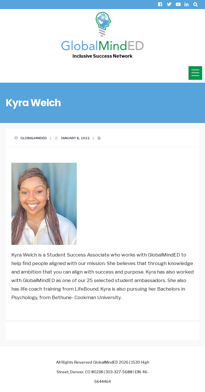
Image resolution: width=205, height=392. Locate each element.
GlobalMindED (33, 138)
